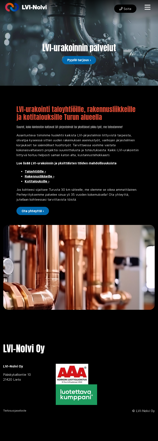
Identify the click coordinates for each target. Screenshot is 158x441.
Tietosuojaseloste (14, 410)
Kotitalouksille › (37, 181)
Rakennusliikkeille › (39, 176)
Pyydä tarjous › (79, 60)
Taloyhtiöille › (35, 171)
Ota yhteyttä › (33, 211)
